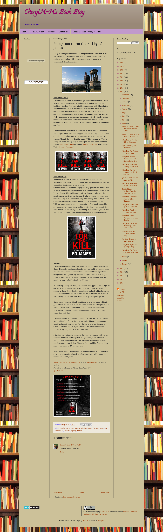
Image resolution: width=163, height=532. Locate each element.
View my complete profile (120, 298)
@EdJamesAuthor (66, 144)
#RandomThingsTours (67, 428)
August (125, 109)
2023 (122, 73)
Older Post (105, 493)
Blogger (101, 521)
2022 (122, 77)
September (126, 106)
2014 (122, 279)
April (124, 123)
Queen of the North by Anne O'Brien (130, 179)
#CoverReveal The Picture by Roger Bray (129, 233)
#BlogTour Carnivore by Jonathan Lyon (129, 211)
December (126, 95)
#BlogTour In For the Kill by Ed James (129, 141)
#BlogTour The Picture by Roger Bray (130, 152)
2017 (122, 268)
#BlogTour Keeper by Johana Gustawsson (130, 184)
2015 (122, 276)
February (125, 260)
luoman (85, 521)
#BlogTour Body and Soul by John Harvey (130, 166)
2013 (122, 283)
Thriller (79, 431)
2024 (122, 70)
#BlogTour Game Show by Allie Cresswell (130, 206)
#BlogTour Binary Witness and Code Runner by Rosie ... (129, 159)
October (125, 102)
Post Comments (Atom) (71, 497)
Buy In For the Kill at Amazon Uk (66, 362)
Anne (62, 445)
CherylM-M (104, 512)
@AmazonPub (59, 370)
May (124, 120)
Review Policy (38, 32)
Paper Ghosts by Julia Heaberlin (129, 147)
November (126, 98)
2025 (122, 66)
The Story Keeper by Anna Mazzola (129, 240)
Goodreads (91, 362)
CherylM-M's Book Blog (54, 12)
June (124, 116)
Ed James (67, 431)
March (124, 257)
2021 (122, 81)
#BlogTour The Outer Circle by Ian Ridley (130, 251)
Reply (62, 452)
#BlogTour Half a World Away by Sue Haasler (130, 218)
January (125, 264)
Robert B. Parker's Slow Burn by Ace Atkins (130, 135)
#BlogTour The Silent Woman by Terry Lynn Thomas (129, 226)
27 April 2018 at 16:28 (72, 445)
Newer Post (58, 493)
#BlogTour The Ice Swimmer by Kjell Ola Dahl (129, 172)
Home (24, 32)
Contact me (63, 32)
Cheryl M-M (122, 291)
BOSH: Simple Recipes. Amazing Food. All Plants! (129, 191)
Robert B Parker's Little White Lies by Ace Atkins (130, 129)
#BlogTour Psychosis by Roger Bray (129, 246)
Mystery (73, 431)
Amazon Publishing (81, 428)
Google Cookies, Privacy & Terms (87, 32)
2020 (122, 84)
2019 (122, 88)
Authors (51, 32)
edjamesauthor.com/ (65, 147)
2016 (122, 272)
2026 (122, 63)
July (123, 113)
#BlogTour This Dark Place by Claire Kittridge (129, 199)
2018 (122, 92)
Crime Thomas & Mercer (96, 428)
